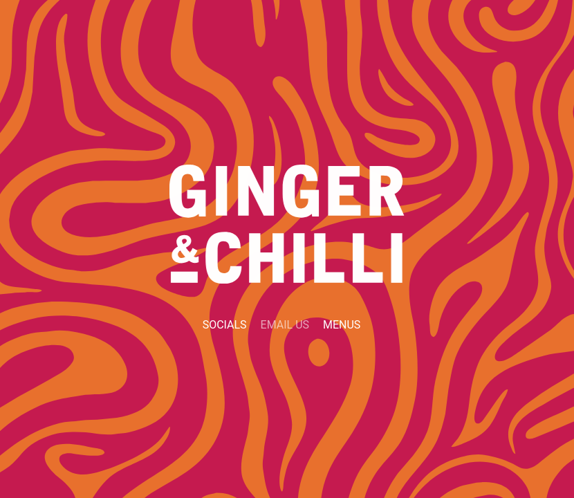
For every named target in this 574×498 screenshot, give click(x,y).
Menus (341, 324)
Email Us (285, 324)
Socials (225, 324)
